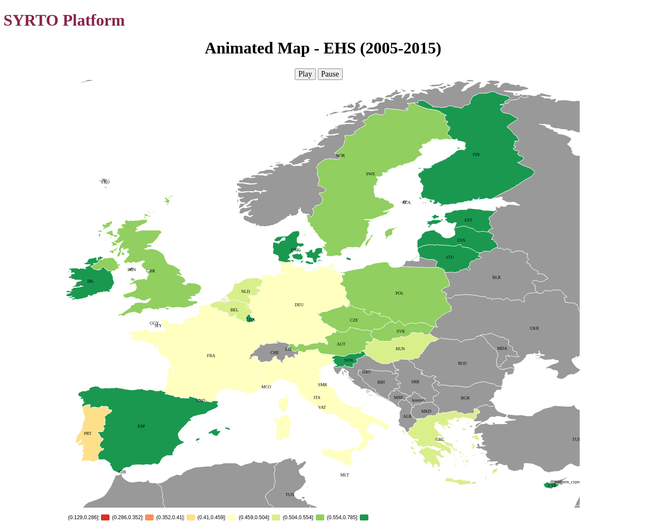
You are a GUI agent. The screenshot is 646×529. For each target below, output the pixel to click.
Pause (330, 74)
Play (305, 74)
